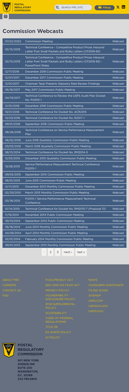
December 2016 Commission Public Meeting (54, 105)
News (93, 279)
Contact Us (12, 290)
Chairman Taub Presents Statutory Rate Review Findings (62, 83)
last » (81, 252)
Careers (9, 285)
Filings (104, 7)
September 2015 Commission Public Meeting (54, 174)
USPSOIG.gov (98, 305)
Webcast (118, 41)
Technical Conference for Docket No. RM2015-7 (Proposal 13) (65, 208)
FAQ (6, 295)
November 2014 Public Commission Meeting (54, 214)
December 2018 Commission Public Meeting (54, 71)
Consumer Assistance (106, 285)
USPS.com (96, 300)
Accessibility (56, 312)
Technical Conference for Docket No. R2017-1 (55, 117)
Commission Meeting (39, 41)
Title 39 (51, 326)
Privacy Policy (57, 290)
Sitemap (95, 295)
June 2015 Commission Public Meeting (50, 180)
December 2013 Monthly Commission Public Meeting (60, 186)
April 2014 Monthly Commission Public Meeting (56, 232)
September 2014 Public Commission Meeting (54, 220)
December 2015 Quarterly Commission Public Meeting (60, 158)
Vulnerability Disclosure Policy (60, 297)
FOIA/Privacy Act (59, 279)
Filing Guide (98, 290)
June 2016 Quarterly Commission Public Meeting (57, 140)
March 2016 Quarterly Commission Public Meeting (58, 146)
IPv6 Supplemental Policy (60, 306)
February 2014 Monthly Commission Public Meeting (59, 238)
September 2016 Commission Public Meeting (54, 123)
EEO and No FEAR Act (63, 285)
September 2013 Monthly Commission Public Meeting (60, 245)
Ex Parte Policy (58, 332)
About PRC (11, 279)
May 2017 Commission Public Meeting (50, 89)
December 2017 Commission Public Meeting (54, 77)
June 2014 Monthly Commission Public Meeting (56, 226)
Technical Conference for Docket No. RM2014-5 (56, 152)
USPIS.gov (96, 311)
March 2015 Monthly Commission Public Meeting (57, 192)
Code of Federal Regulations (59, 319)
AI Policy (53, 337)
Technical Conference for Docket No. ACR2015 (56, 111)
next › (68, 252)
